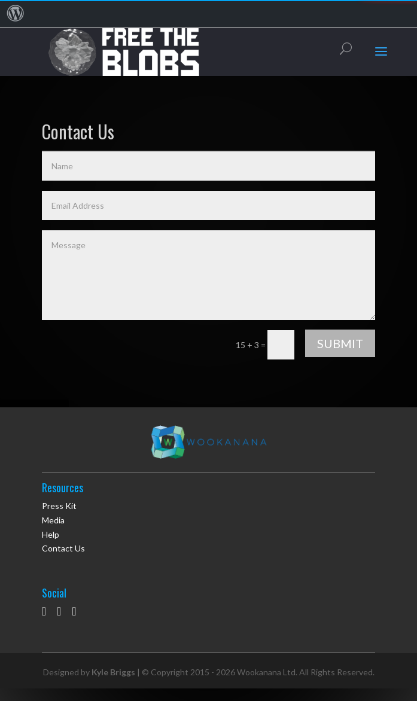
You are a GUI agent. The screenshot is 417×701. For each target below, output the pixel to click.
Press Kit (59, 506)
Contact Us (63, 548)
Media (53, 520)
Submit (340, 343)
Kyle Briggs (113, 672)
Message (208, 275)
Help (50, 534)
